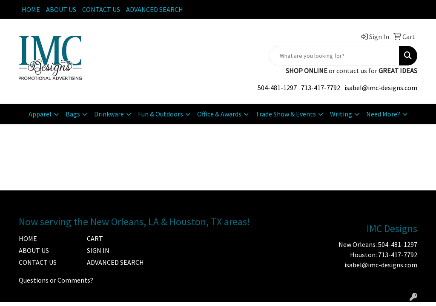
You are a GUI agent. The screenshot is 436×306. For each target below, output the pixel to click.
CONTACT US (101, 9)
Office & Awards (219, 114)
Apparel (40, 114)
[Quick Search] (334, 55)
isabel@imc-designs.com (380, 87)
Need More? (383, 114)
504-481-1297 (277, 87)
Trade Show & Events (285, 114)
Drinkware (109, 114)
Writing (341, 114)
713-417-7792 (320, 87)
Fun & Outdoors (160, 114)
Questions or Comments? (56, 280)
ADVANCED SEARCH (154, 9)
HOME (31, 9)
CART (95, 238)
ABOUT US (61, 9)
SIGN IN (98, 250)
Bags (73, 114)
